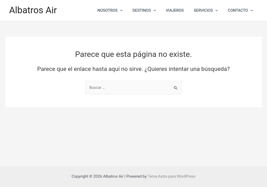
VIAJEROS (180, 10)
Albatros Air (33, 10)
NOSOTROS (119, 10)
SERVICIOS (209, 10)
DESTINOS (151, 10)
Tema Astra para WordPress (171, 176)
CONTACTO (241, 10)
